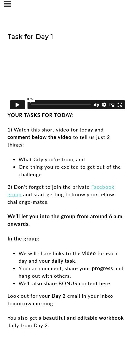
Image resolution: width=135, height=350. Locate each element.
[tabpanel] (68, 186)
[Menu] (7, 4)
